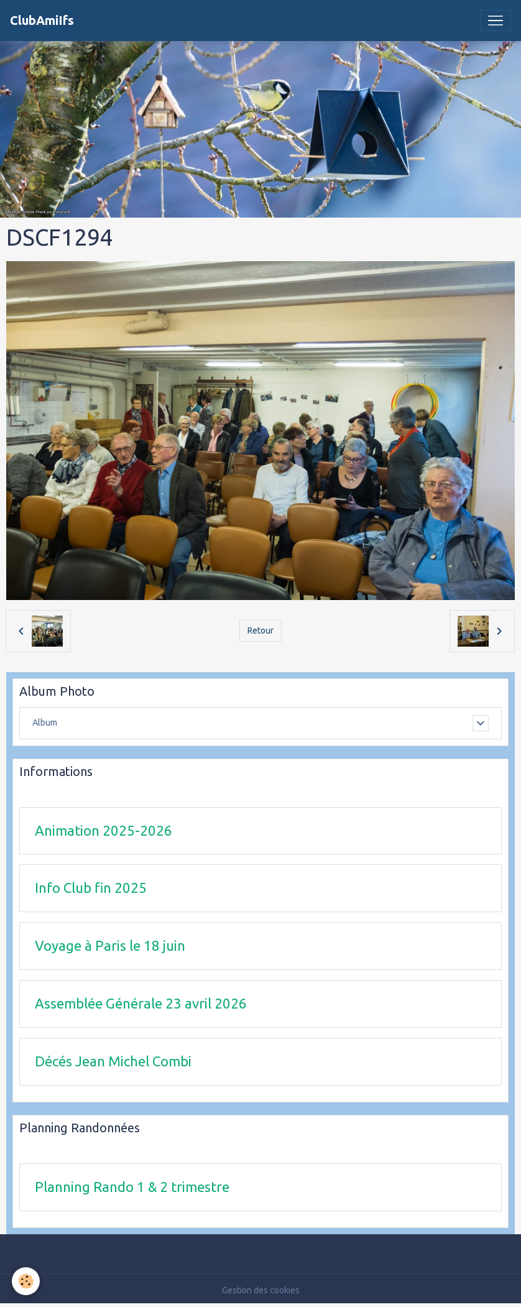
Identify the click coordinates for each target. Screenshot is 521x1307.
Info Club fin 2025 (91, 887)
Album (44, 722)
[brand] (42, 20)
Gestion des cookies (261, 1290)
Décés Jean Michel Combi (113, 1061)
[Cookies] (26, 1281)
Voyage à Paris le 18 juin (110, 945)
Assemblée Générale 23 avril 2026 (141, 1003)
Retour (260, 630)
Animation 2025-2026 (103, 830)
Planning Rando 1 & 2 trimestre (132, 1186)
